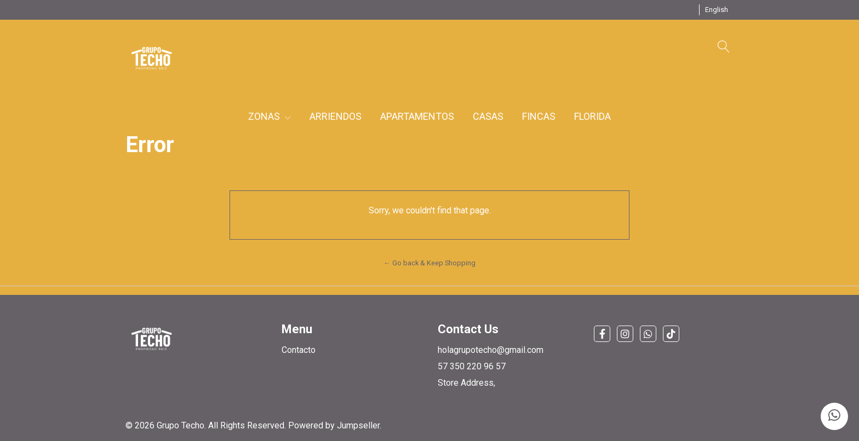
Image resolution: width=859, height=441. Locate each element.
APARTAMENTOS (417, 116)
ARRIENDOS (336, 116)
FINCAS (539, 116)
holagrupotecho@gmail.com (490, 350)
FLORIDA (592, 116)
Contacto (299, 350)
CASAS (488, 116)
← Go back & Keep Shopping (429, 263)
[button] (717, 9)
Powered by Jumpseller (334, 425)
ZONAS (269, 116)
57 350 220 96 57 (472, 366)
